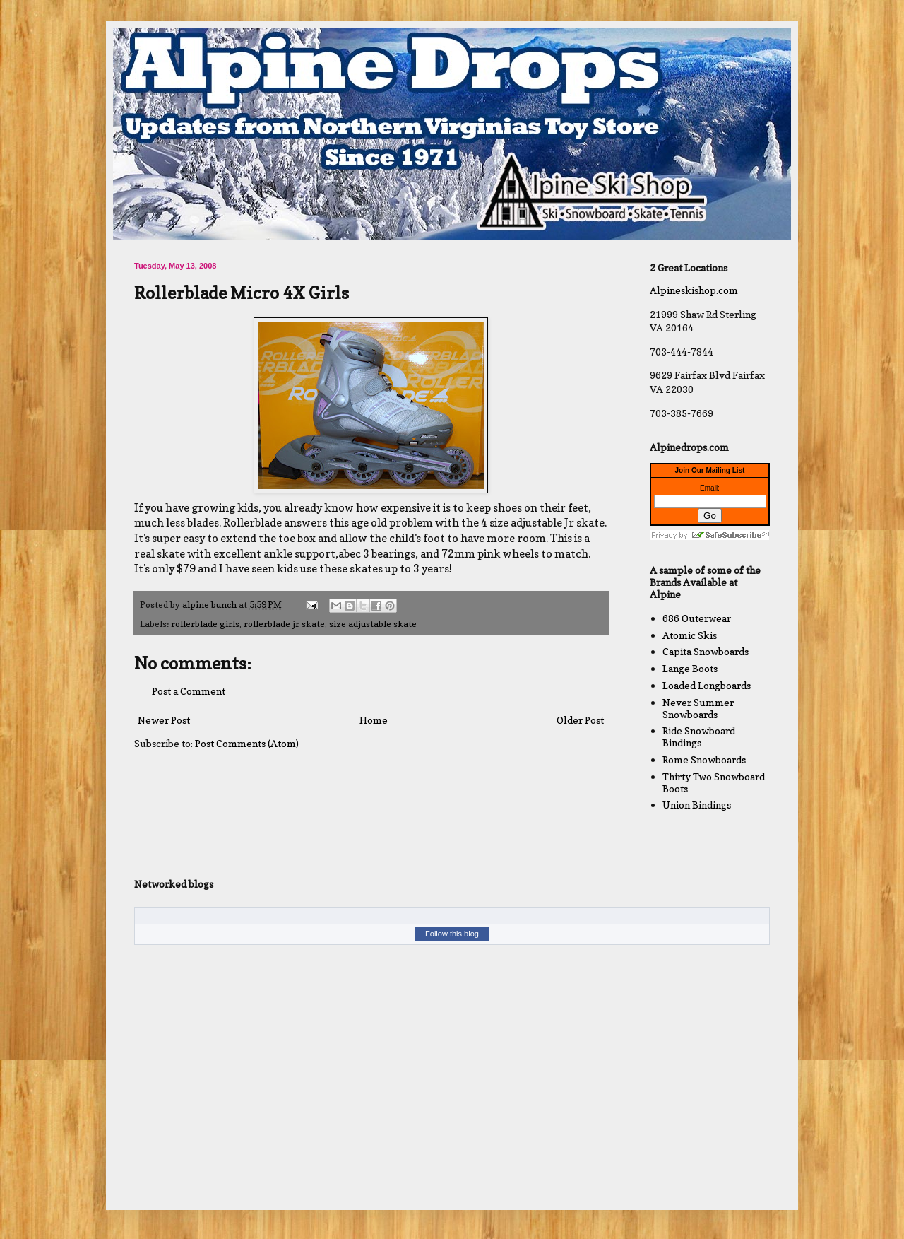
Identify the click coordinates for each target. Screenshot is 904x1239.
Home (373, 720)
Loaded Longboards (706, 685)
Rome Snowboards (704, 759)
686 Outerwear (696, 618)
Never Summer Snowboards (698, 708)
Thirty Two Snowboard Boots (713, 782)
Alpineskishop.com (694, 290)
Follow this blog (452, 933)
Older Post (580, 720)
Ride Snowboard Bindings (698, 736)
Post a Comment (188, 691)
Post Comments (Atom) (247, 743)
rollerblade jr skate (284, 623)
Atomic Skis (689, 635)
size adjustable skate (373, 623)
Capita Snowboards (705, 651)
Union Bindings (696, 805)
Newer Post (164, 720)
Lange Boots (690, 668)
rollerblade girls (205, 623)
